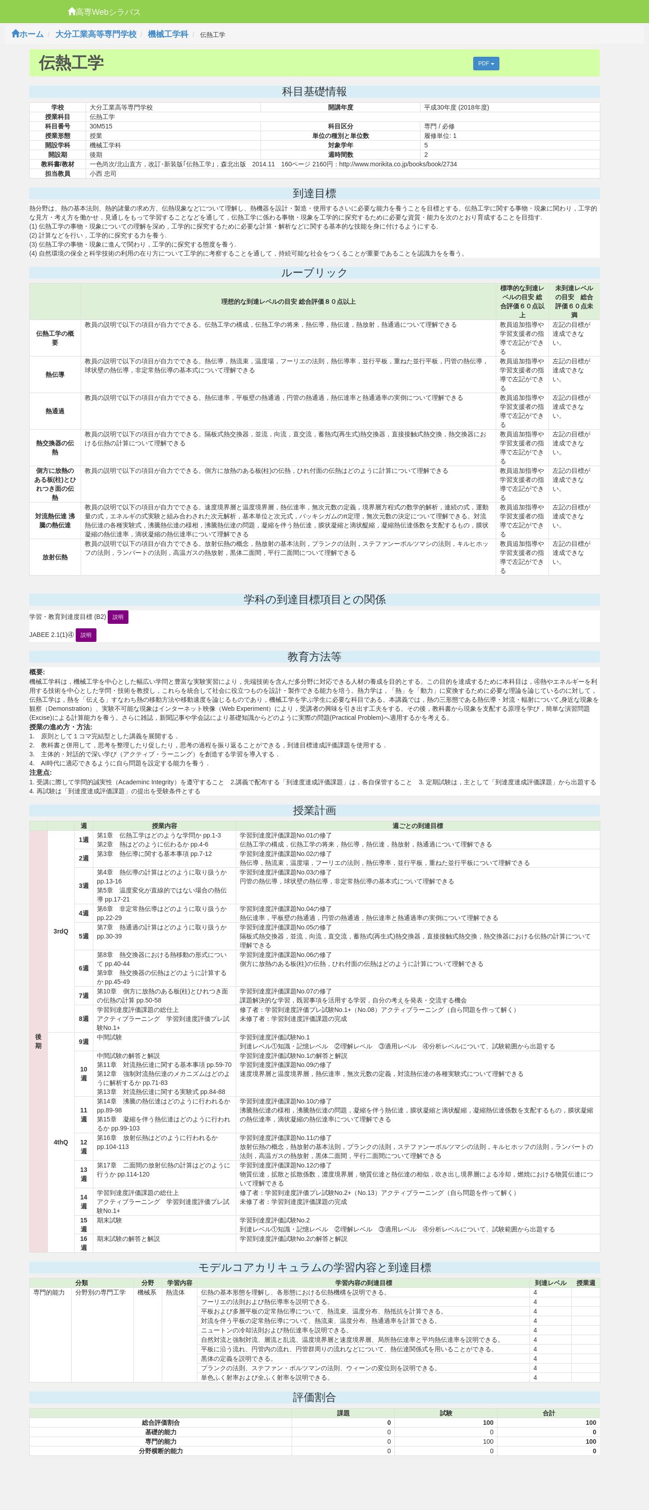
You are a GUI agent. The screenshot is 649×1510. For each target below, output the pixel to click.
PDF (486, 63)
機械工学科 (168, 34)
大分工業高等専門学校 (96, 34)
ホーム (27, 34)
